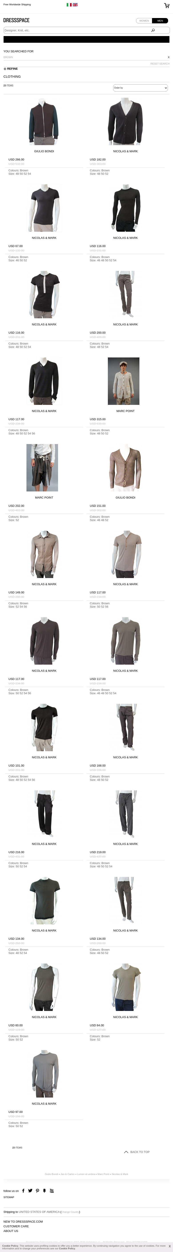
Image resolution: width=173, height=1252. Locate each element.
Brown (8, 57)
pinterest (37, 1191)
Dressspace (21, 21)
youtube (51, 1191)
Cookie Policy (10, 1245)
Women (144, 20)
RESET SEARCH (160, 63)
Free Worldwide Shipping (17, 4)
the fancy (44, 1191)
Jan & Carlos (67, 1174)
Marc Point (103, 1174)
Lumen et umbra (86, 1174)
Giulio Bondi (51, 1174)
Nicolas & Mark (120, 1174)
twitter (31, 1191)
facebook (24, 1191)
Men (160, 20)
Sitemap (9, 1197)
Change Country (70, 1212)
